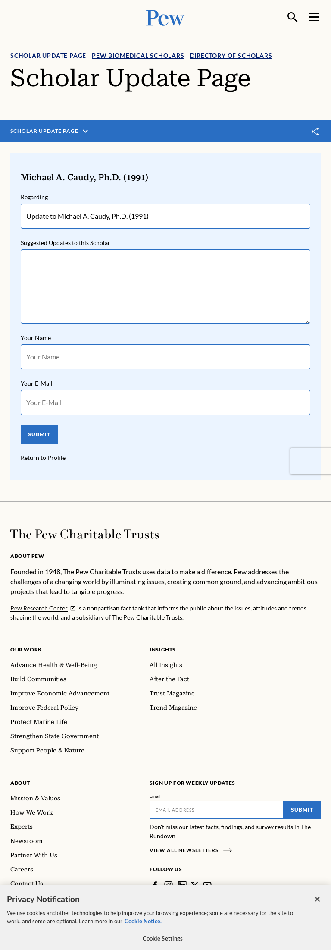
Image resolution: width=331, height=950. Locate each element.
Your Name (36, 337)
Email (155, 796)
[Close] (317, 905)
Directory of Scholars (231, 55)
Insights (163, 649)
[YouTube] (207, 885)
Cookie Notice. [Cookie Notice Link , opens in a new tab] (143, 927)
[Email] (217, 810)
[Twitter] (195, 885)
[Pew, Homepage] (165, 17)
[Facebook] (155, 885)
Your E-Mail (37, 383)
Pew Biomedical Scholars (138, 55)
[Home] (84, 534)
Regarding (34, 197)
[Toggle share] (315, 131)
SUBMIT (39, 434)
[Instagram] (168, 885)
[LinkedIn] (182, 885)
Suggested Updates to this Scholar (65, 242)
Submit (302, 809)
